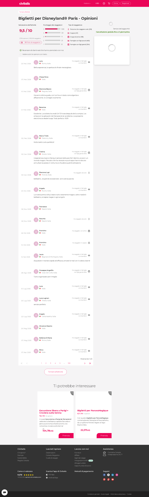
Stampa (20, 455)
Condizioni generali (93, 494)
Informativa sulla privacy (118, 494)
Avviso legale (105, 494)
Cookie (129, 494)
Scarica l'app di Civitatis (56, 471)
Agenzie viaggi (79, 458)
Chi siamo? (21, 453)
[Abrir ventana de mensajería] (5, 492)
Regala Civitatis (23, 460)
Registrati (125, 3)
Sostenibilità (22, 458)
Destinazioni (50, 453)
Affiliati (76, 455)
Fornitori (77, 453)
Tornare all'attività (24, 12)
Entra (116, 3)
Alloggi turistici (80, 463)
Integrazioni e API (81, 460)
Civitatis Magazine (52, 455)
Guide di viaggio (52, 458)
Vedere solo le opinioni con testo (34, 54)
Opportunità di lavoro (82, 466)
